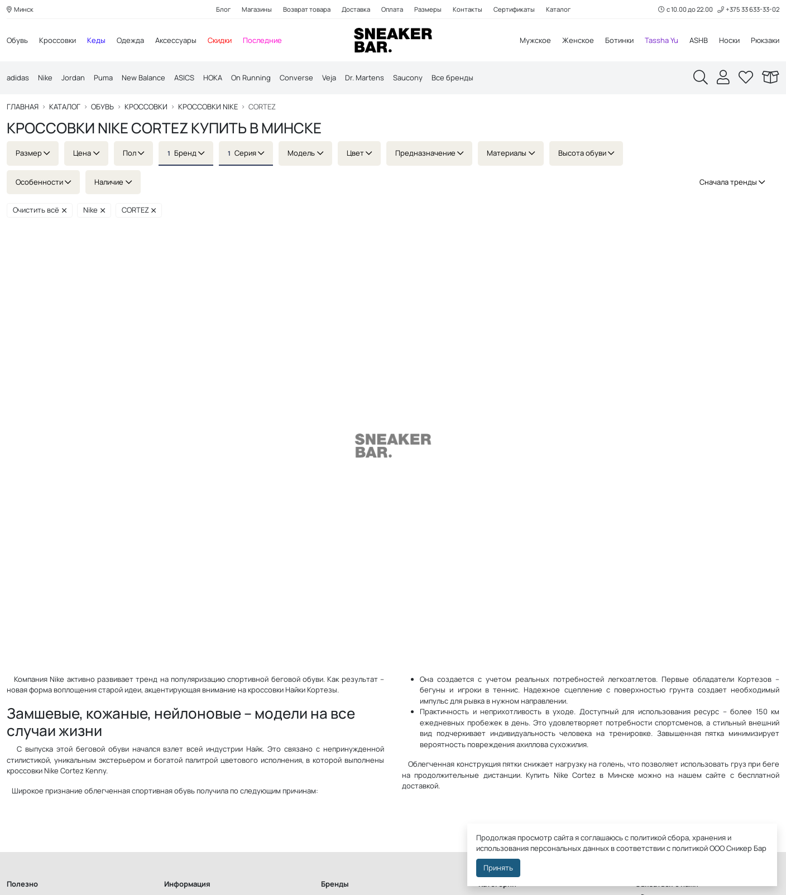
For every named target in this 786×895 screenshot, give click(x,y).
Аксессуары (175, 40)
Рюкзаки (765, 40)
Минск (20, 9)
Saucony (408, 78)
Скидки (220, 40)
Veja (329, 78)
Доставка (356, 9)
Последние (262, 40)
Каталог (558, 9)
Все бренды (452, 78)
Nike (45, 78)
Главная (23, 107)
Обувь (17, 40)
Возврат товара (306, 9)
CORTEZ (139, 210)
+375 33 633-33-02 (748, 9)
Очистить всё (39, 210)
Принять (498, 868)
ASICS (184, 78)
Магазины (257, 9)
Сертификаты (514, 9)
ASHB (698, 40)
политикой (690, 848)
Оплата (392, 9)
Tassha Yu (661, 40)
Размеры (428, 9)
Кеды (96, 40)
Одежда (130, 40)
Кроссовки (57, 40)
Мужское (535, 40)
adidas (18, 78)
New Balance (143, 78)
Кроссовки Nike (208, 107)
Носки (729, 40)
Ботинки (619, 40)
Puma (103, 78)
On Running (251, 78)
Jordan (73, 78)
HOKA (212, 78)
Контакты (467, 9)
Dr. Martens (364, 78)
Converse (296, 78)
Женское (578, 40)
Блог (223, 9)
